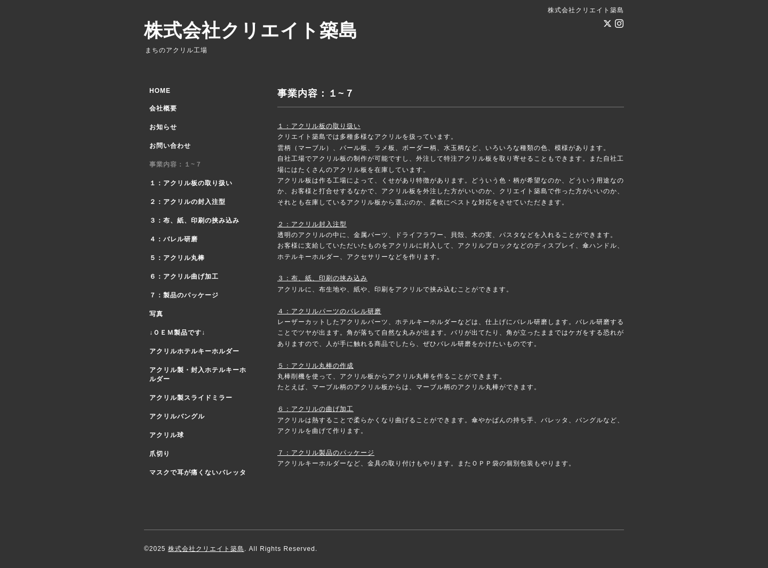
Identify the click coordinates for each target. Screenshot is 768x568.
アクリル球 (166, 435)
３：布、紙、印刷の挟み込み (322, 278)
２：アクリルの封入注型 (187, 202)
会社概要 (163, 108)
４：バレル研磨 (173, 239)
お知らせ (163, 127)
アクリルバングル (177, 416)
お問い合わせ (170, 145)
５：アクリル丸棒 (177, 258)
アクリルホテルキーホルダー (194, 351)
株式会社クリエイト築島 (251, 30)
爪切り (159, 453)
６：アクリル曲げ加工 (184, 276)
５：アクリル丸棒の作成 (315, 365)
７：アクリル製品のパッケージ (325, 452)
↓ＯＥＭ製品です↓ (177, 332)
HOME (160, 90)
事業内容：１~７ (175, 164)
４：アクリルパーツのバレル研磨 (329, 311)
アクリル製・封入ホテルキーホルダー (197, 374)
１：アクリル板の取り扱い (319, 126)
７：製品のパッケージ (184, 295)
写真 (156, 314)
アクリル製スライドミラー (191, 397)
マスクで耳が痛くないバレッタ (197, 472)
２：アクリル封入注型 (312, 224)
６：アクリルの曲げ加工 (315, 409)
